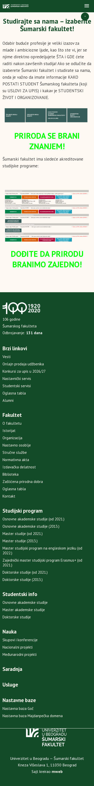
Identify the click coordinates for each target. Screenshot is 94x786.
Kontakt (9, 496)
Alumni (8, 400)
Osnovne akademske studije (25, 602)
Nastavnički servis (17, 378)
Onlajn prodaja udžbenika (23, 364)
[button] (86, 6)
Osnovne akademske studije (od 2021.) (33, 519)
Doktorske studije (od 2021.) (25, 572)
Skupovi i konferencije (20, 639)
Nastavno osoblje (17, 445)
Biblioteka (11, 474)
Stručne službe (15, 452)
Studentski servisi (17, 385)
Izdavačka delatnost (19, 467)
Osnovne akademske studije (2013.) (31, 526)
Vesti (7, 356)
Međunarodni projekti (20, 654)
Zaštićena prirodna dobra (23, 481)
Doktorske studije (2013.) (23, 579)
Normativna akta (16, 459)
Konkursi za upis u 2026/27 (24, 371)
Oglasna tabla (14, 393)
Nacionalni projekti (18, 647)
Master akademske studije (24, 609)
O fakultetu (12, 423)
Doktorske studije (17, 617)
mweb (57, 771)
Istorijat (9, 430)
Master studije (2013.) (20, 540)
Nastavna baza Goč (18, 708)
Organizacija (12, 437)
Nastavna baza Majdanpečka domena (33, 715)
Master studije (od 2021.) (23, 533)
